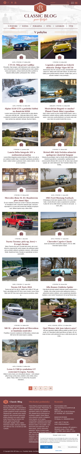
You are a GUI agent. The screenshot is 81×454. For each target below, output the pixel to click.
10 (50, 388)
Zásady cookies (58, 450)
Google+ (8, 2)
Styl (48, 26)
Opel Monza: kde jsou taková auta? (59, 328)
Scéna (25, 26)
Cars (14, 284)
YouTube (15, 2)
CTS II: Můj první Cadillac (21, 65)
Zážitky (60, 325)
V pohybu (12, 26)
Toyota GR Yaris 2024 (21, 287)
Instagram (12, 2)
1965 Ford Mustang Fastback (60, 198)
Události (52, 105)
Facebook (4, 2)
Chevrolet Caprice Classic (59, 241)
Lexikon (60, 26)
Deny (59, 447)
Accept (46, 447)
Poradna (37, 26)
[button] (78, 435)
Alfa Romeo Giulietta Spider (59, 287)
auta (13, 62)
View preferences (72, 447)
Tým (71, 26)
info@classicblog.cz (34, 441)
